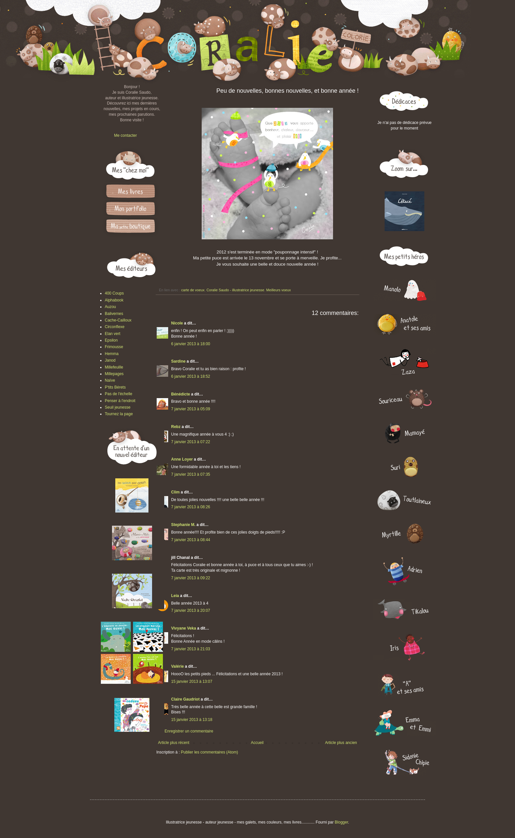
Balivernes (114, 313)
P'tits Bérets (115, 387)
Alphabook (114, 300)
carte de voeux (193, 290)
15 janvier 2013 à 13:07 (191, 681)
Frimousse (114, 347)
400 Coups (114, 293)
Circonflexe (114, 326)
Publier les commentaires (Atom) (209, 752)
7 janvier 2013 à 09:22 (190, 578)
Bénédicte (180, 394)
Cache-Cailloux (118, 320)
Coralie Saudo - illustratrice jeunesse (235, 290)
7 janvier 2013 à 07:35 (190, 474)
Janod (110, 360)
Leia (175, 595)
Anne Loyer (182, 459)
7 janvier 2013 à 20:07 (190, 610)
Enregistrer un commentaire (189, 731)
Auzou (110, 306)
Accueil (257, 742)
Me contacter (125, 135)
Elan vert (112, 333)
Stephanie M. (183, 524)
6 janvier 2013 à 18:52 (190, 376)
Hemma (112, 353)
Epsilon (111, 340)
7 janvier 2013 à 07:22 (190, 442)
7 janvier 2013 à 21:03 (190, 649)
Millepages (114, 373)
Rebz (176, 426)
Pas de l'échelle (118, 394)
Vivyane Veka (183, 628)
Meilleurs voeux (278, 290)
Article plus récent (173, 742)
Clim (175, 492)
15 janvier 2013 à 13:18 (191, 719)
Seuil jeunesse (117, 407)
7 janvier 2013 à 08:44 (190, 540)
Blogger (341, 822)
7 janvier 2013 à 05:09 (190, 409)
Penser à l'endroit (120, 400)
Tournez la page (119, 414)
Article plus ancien (341, 742)
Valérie (177, 666)
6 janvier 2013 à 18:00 (190, 344)
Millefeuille (114, 367)
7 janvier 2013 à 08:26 (190, 507)
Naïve (110, 380)
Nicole (177, 323)
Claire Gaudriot (185, 699)
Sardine (178, 361)
